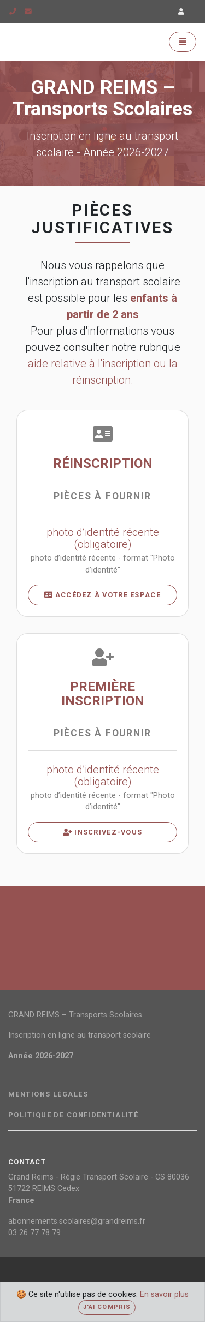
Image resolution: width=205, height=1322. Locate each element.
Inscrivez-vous (102, 832)
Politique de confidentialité (73, 1115)
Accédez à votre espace (102, 595)
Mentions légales (48, 1094)
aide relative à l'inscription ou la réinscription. (103, 371)
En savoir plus (164, 1294)
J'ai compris (107, 1307)
